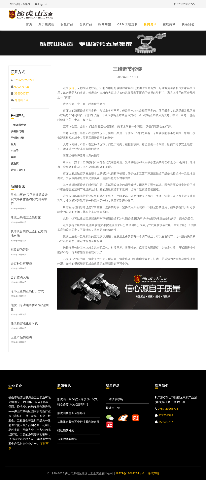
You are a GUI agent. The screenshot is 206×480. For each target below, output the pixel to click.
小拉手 (15, 150)
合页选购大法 (20, 277)
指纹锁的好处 (20, 249)
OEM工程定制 (127, 24)
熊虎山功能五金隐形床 (26, 217)
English (41, 4)
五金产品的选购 (21, 337)
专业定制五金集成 (19, 4)
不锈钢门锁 (17, 137)
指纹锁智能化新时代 (24, 323)
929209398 (21, 87)
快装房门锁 (17, 131)
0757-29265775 (184, 4)
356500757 (21, 93)
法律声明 (153, 473)
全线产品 (85, 24)
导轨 (13, 157)
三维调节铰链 (18, 125)
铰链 (71, 88)
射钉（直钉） (18, 170)
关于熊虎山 (46, 24)
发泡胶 (15, 163)
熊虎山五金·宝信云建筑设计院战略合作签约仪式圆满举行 (29, 199)
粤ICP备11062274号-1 (130, 473)
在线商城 (169, 24)
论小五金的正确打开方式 (27, 291)
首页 (29, 24)
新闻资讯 (150, 24)
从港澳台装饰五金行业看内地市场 (78, 422)
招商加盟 (104, 24)
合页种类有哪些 (21, 263)
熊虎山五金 (22, 100)
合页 (13, 144)
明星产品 (67, 24)
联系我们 (188, 24)
